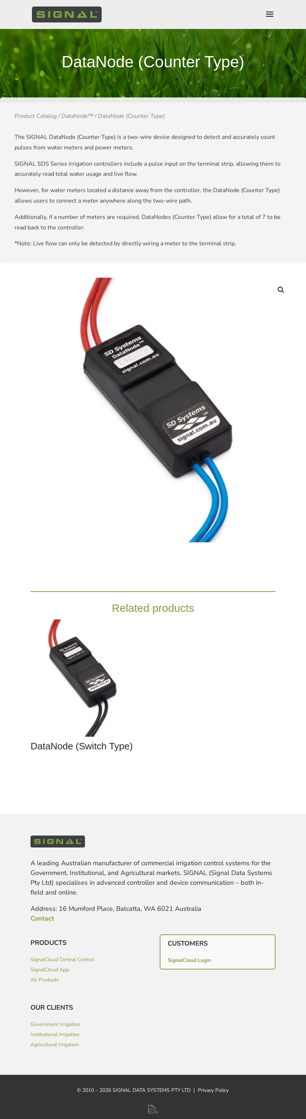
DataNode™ (77, 142)
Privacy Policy (213, 1090)
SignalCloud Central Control (62, 959)
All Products (44, 979)
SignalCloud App (49, 969)
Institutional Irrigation (54, 1034)
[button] (280, 289)
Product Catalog (36, 142)
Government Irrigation (55, 1024)
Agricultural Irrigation (54, 1044)
